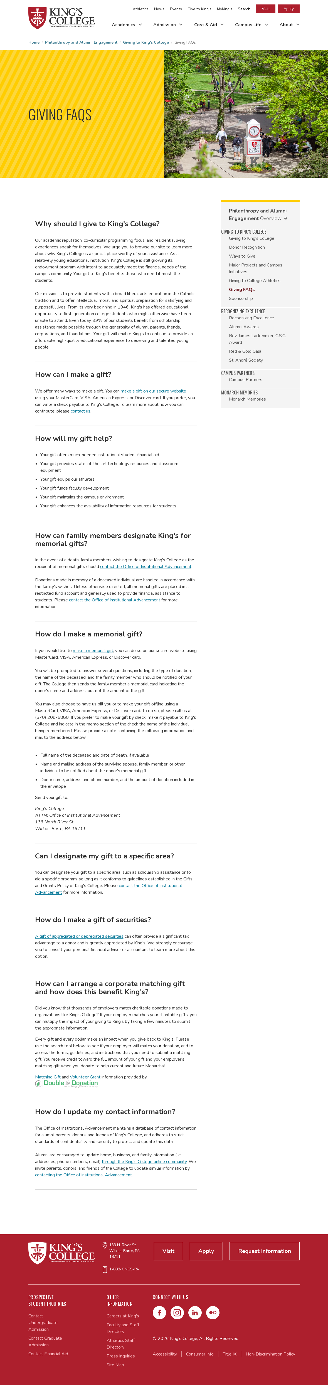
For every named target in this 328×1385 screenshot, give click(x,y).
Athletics (141, 9)
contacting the (49, 1175)
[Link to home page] (61, 18)
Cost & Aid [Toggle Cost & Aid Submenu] (206, 25)
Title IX (229, 1354)
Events (176, 9)
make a (80, 651)
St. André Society (246, 360)
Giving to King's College (146, 42)
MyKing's (224, 9)
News (159, 9)
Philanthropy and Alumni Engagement (81, 42)
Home (34, 42)
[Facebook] (159, 1312)
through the (113, 1162)
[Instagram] (177, 1312)
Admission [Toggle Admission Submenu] (165, 25)
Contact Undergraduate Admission (43, 1322)
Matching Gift (48, 1077)
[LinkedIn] (195, 1312)
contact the (111, 567)
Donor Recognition (247, 247)
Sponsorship (241, 298)
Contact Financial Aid (48, 1354)
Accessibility (165, 1354)
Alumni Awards (244, 327)
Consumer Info (200, 1354)
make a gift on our (138, 391)
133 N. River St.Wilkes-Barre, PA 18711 (124, 1250)
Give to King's (199, 9)
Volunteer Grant (85, 1077)
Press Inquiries (121, 1356)
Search (244, 9)
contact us (80, 411)
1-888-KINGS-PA (124, 1269)
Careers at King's (123, 1316)
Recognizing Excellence (251, 318)
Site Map (115, 1365)
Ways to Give (242, 256)
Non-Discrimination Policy (270, 1354)
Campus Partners (245, 380)
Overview (271, 218)
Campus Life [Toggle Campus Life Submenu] (249, 25)
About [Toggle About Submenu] (287, 25)
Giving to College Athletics (254, 281)
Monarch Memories (247, 399)
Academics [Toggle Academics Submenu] (124, 25)
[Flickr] (213, 1312)
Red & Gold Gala (245, 351)
